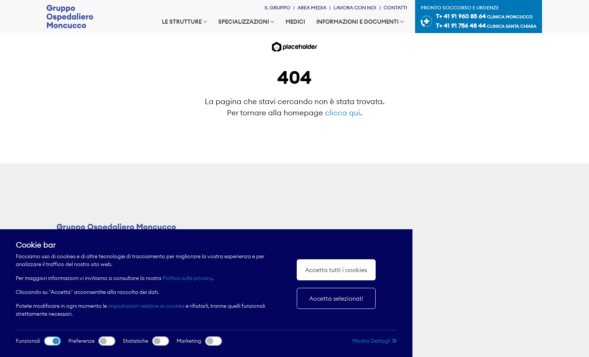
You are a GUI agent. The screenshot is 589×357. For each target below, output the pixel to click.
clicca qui (342, 112)
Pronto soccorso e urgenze (478, 18)
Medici (295, 21)
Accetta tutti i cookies (336, 270)
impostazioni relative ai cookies (146, 306)
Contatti (395, 8)
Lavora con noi (355, 8)
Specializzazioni (246, 21)
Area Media (312, 8)
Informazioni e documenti (360, 21)
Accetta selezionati (336, 298)
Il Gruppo (277, 8)
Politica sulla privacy (187, 278)
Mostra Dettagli (374, 340)
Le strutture (184, 21)
